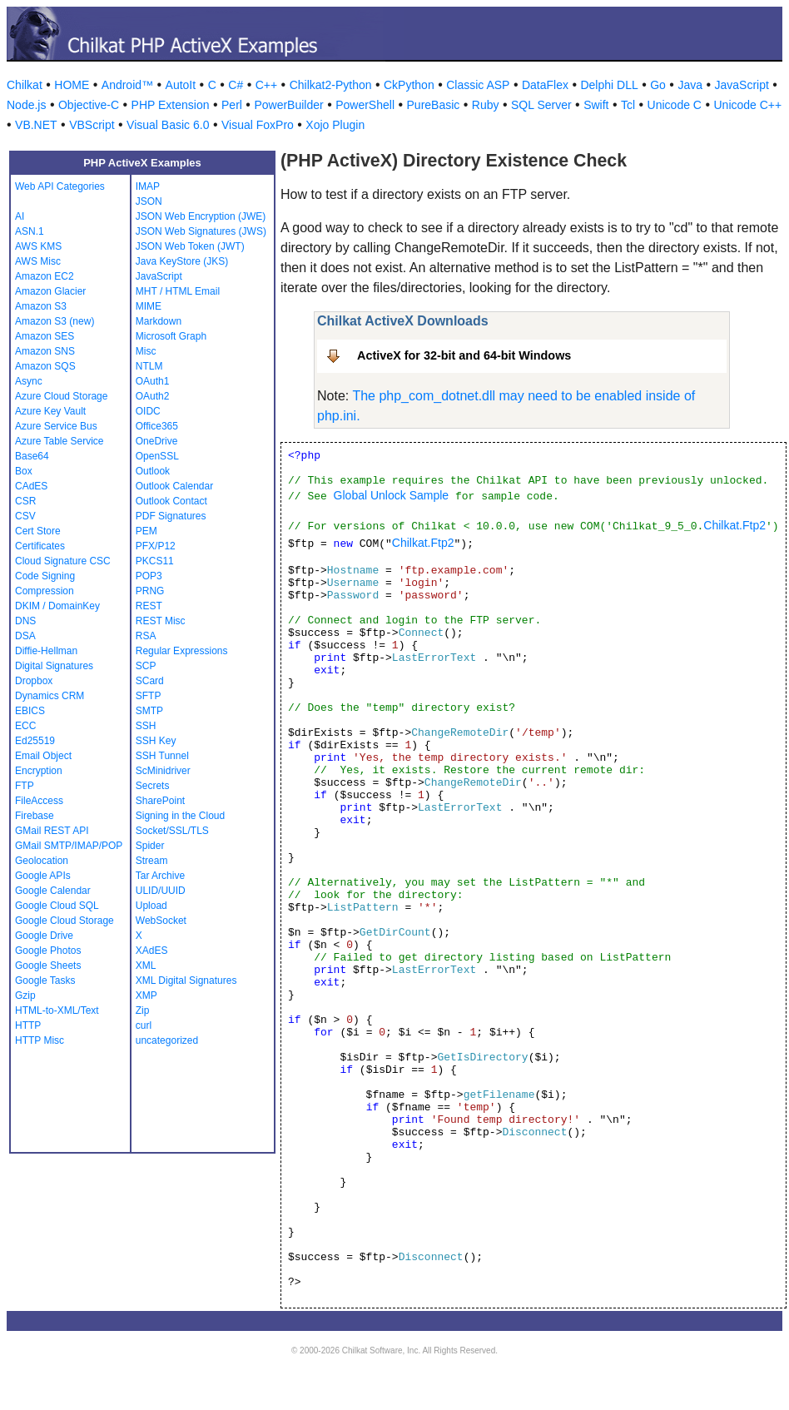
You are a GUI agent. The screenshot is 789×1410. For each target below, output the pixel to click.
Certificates (40, 546)
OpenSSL (157, 456)
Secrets (153, 786)
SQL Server (541, 105)
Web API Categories (60, 186)
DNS (25, 621)
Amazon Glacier (50, 291)
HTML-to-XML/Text (57, 1010)
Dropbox (33, 681)
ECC (25, 726)
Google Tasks (45, 980)
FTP (24, 786)
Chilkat (24, 85)
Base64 (32, 456)
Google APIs (43, 875)
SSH (146, 726)
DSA (25, 636)
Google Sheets (48, 965)
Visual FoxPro (257, 125)
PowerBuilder (288, 105)
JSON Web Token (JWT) (190, 246)
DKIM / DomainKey (57, 606)
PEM (146, 531)
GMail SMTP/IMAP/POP (68, 845)
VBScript (91, 125)
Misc (146, 351)
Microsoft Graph (171, 336)
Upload (151, 905)
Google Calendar (53, 890)
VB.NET (36, 125)
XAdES (152, 950)
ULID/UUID (161, 890)
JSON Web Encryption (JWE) (200, 216)
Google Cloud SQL (57, 905)
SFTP (148, 696)
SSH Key (156, 741)
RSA (146, 636)
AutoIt (181, 85)
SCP (146, 666)
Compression (44, 591)
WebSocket (161, 920)
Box (23, 471)
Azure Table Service (59, 441)
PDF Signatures (171, 516)
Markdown (158, 321)
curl (143, 1025)
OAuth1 (153, 381)
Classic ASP (477, 85)
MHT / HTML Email (178, 291)
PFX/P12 (156, 546)
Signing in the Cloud (180, 816)
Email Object (43, 756)
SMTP (149, 711)
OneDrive (157, 441)
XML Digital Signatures (186, 980)
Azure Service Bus (56, 426)
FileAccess (39, 801)
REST (149, 606)
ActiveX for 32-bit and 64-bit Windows (464, 355)
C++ (266, 85)
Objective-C (88, 105)
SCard (150, 681)
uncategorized (167, 1040)
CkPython (409, 85)
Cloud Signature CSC (63, 561)
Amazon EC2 (44, 276)
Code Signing (45, 576)
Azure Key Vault (50, 411)
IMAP (148, 186)
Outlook (153, 471)
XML (146, 965)
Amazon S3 (41, 306)
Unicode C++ (747, 105)
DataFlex (545, 85)
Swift (595, 105)
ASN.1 (29, 231)
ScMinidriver (163, 771)
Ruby (485, 105)
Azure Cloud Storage (61, 396)
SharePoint (160, 801)
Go (658, 85)
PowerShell (364, 105)
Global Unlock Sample (391, 495)
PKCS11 (155, 561)
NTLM (149, 366)
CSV (25, 516)
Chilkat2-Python (331, 85)
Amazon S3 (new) (54, 321)
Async (28, 381)
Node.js (26, 105)
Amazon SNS (45, 351)
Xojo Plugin (335, 125)
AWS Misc (38, 261)
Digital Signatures (54, 666)
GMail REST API (51, 831)
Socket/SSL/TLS (172, 831)
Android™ (127, 85)
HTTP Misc (39, 1040)
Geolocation (41, 860)
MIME (148, 306)
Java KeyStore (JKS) (182, 261)
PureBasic (433, 105)
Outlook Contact (171, 501)
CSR (25, 501)
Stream (152, 860)
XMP (146, 995)
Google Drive (44, 935)
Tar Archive (160, 875)
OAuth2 (153, 396)
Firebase (34, 816)
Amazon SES (44, 336)
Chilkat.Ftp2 (734, 525)
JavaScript (742, 85)
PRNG (150, 591)
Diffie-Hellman (46, 651)
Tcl (628, 105)
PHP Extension (171, 105)
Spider (150, 845)
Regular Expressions (182, 651)
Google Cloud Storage (64, 920)
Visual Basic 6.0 (168, 125)
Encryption (38, 771)
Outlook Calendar (174, 486)
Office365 (157, 426)
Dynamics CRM (49, 696)
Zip (143, 1010)
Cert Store (38, 531)
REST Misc (161, 621)
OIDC (148, 411)
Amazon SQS (45, 366)
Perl (231, 105)
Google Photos (48, 950)
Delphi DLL (609, 85)
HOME (71, 85)
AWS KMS (38, 246)
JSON (149, 201)
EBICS (30, 711)
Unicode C (675, 105)
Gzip (25, 995)
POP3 (149, 576)
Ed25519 (35, 741)
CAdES (31, 486)
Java (689, 85)
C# (235, 85)
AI (19, 216)
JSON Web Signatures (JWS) (201, 231)
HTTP (28, 1025)
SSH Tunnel (162, 756)
